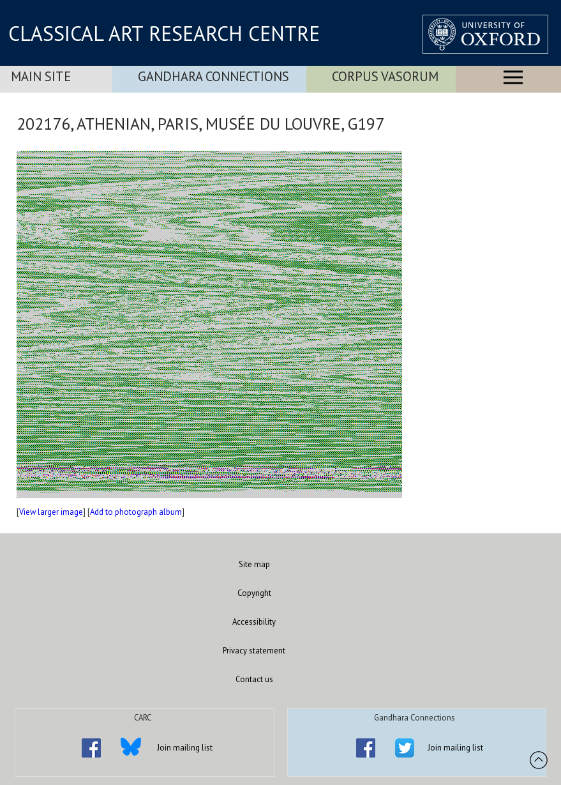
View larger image (51, 512)
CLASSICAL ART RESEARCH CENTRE (164, 33)
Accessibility (254, 621)
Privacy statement (254, 650)
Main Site (41, 76)
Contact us (254, 679)
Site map (254, 564)
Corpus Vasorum (385, 76)
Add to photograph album (136, 512)
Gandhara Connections (213, 76)
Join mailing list (185, 747)
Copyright (254, 593)
